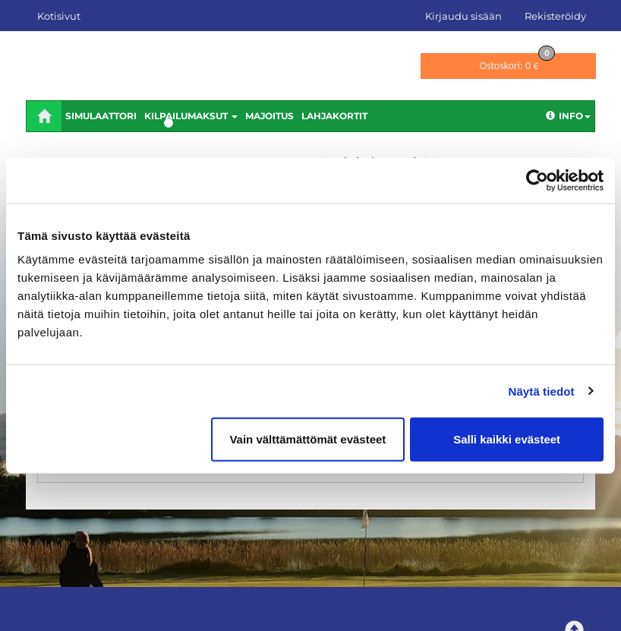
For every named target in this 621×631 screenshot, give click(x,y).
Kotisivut (58, 16)
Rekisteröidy (555, 16)
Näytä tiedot (542, 390)
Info (568, 115)
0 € (518, 62)
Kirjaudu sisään (463, 16)
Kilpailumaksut (191, 115)
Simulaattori (101, 115)
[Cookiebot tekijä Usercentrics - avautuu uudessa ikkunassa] (537, 180)
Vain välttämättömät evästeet (307, 439)
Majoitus (269, 115)
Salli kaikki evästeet (506, 439)
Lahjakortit (334, 115)
